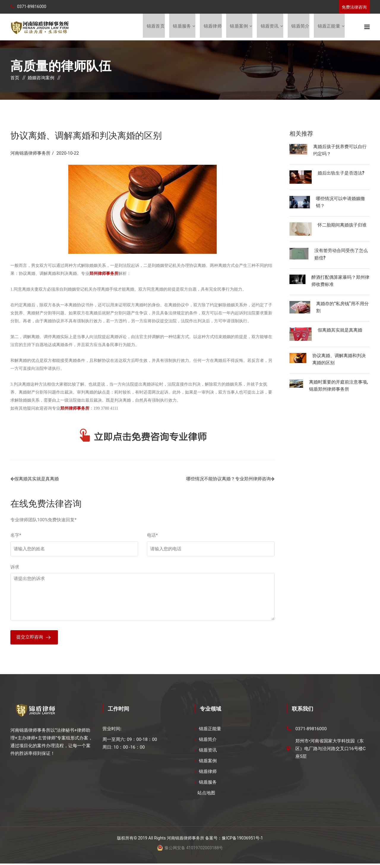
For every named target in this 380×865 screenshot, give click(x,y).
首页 (14, 78)
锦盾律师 (212, 27)
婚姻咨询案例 (41, 78)
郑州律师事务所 (74, 409)
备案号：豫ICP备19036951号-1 (234, 839)
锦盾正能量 (329, 27)
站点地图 (206, 794)
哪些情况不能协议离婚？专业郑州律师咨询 (228, 479)
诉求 (14, 567)
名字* (15, 535)
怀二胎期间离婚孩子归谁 (342, 225)
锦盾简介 (300, 27)
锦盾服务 (181, 27)
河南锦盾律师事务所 (30, 153)
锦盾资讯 (269, 27)
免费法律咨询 (354, 7)
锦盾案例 (238, 27)
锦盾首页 (155, 27)
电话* (152, 535)
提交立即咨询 (29, 638)
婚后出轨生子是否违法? (341, 173)
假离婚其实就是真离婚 (36, 479)
